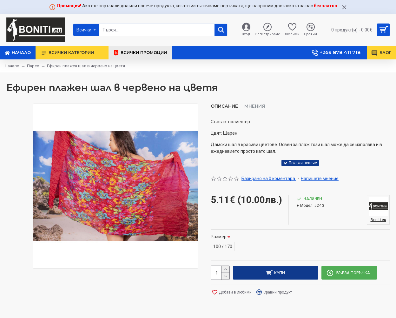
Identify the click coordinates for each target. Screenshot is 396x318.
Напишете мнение (320, 177)
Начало (12, 66)
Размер (219, 235)
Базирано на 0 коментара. (268, 177)
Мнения (254, 106)
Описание (224, 106)
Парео (33, 66)
